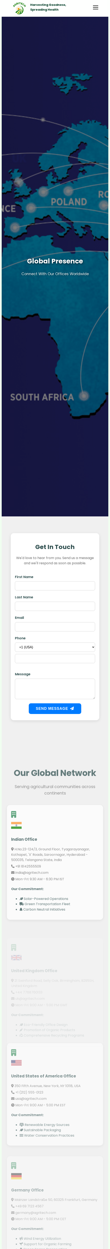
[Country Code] (55, 647)
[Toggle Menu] (95, 7)
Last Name (24, 597)
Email (19, 618)
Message (22, 674)
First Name (24, 577)
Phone (20, 638)
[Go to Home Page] (19, 7)
